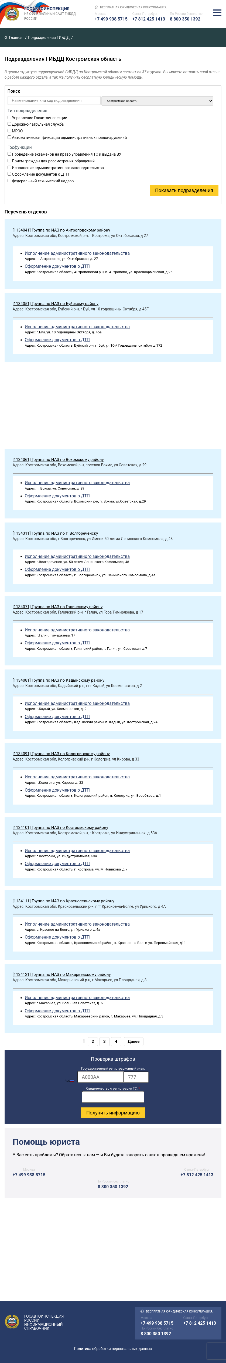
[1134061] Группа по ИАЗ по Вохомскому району (58, 459)
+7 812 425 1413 (148, 19)
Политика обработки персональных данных (113, 1349)
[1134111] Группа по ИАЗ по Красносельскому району (63, 901)
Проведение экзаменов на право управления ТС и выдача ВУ (66, 154)
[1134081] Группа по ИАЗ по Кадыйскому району (58, 680)
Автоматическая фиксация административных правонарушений (69, 137)
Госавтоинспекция (50, 13)
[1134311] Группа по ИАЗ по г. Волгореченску (55, 533)
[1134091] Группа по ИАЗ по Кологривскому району (61, 753)
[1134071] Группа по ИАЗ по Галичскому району (58, 606)
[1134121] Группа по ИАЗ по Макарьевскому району (62, 974)
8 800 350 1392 (185, 19)
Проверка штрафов (113, 1059)
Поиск (14, 91)
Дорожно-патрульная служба (38, 124)
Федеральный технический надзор (43, 181)
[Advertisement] (113, 407)
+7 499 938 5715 (111, 19)
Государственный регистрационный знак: (113, 1068)
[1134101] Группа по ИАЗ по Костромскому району (60, 827)
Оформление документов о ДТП (40, 174)
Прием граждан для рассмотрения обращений (53, 161)
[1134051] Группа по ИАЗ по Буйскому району (55, 303)
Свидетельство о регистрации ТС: (113, 1088)
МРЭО (17, 131)
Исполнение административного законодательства (58, 168)
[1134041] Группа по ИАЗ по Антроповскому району (61, 230)
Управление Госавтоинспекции (39, 118)
